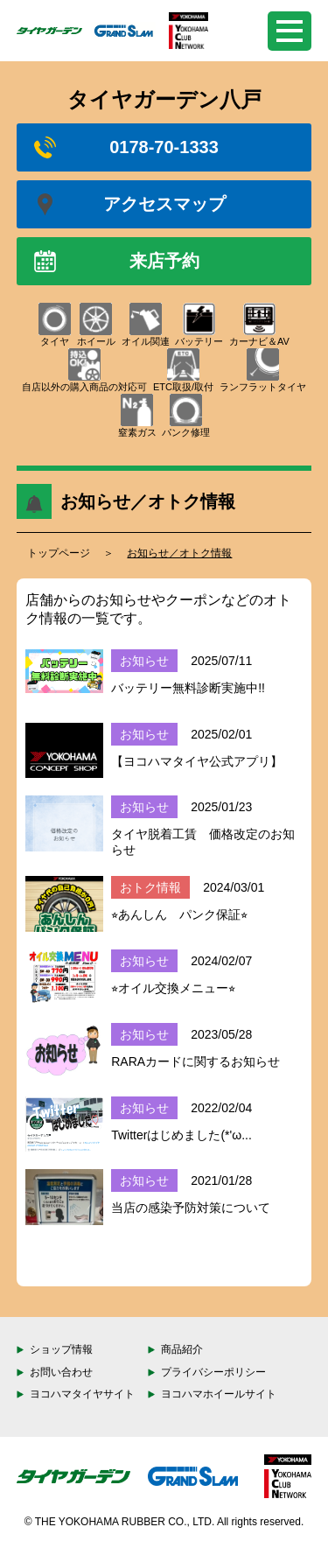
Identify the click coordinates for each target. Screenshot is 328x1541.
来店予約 (116, 261)
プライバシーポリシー (213, 1372)
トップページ (58, 553)
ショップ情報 (61, 1349)
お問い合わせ (61, 1372)
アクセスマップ (130, 204)
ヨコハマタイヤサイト (82, 1394)
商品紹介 (182, 1349)
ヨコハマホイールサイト (218, 1394)
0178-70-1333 (126, 147)
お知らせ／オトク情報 (179, 553)
